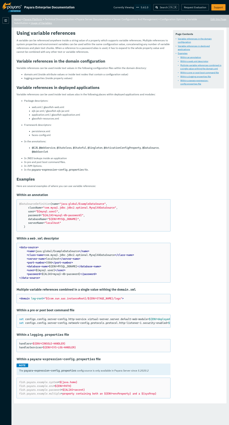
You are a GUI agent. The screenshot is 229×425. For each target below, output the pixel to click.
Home (57, 19)
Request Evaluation (195, 7)
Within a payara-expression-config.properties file (194, 82)
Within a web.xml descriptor (194, 61)
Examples (182, 53)
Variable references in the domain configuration (195, 40)
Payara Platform (12, 31)
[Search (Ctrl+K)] (166, 7)
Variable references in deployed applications (194, 48)
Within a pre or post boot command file (199, 72)
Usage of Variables (118, 22)
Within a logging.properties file (195, 76)
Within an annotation (190, 57)
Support (218, 7)
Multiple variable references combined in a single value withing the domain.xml (200, 67)
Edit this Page (218, 19)
